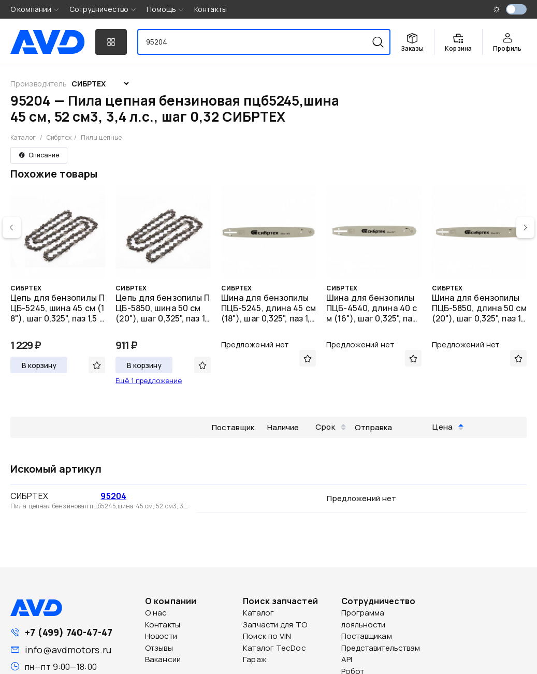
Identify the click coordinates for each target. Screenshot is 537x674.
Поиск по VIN (267, 636)
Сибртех (59, 137)
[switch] (516, 9)
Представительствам (380, 647)
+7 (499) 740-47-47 (68, 632)
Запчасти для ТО (275, 624)
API (346, 659)
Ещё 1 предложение (148, 380)
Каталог (23, 137)
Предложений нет (255, 344)
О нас (156, 612)
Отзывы (159, 647)
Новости (161, 636)
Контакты (210, 9)
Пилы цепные (101, 137)
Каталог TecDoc (274, 647)
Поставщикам (366, 636)
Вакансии (163, 659)
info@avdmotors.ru (68, 649)
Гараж (255, 659)
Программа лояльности (363, 618)
